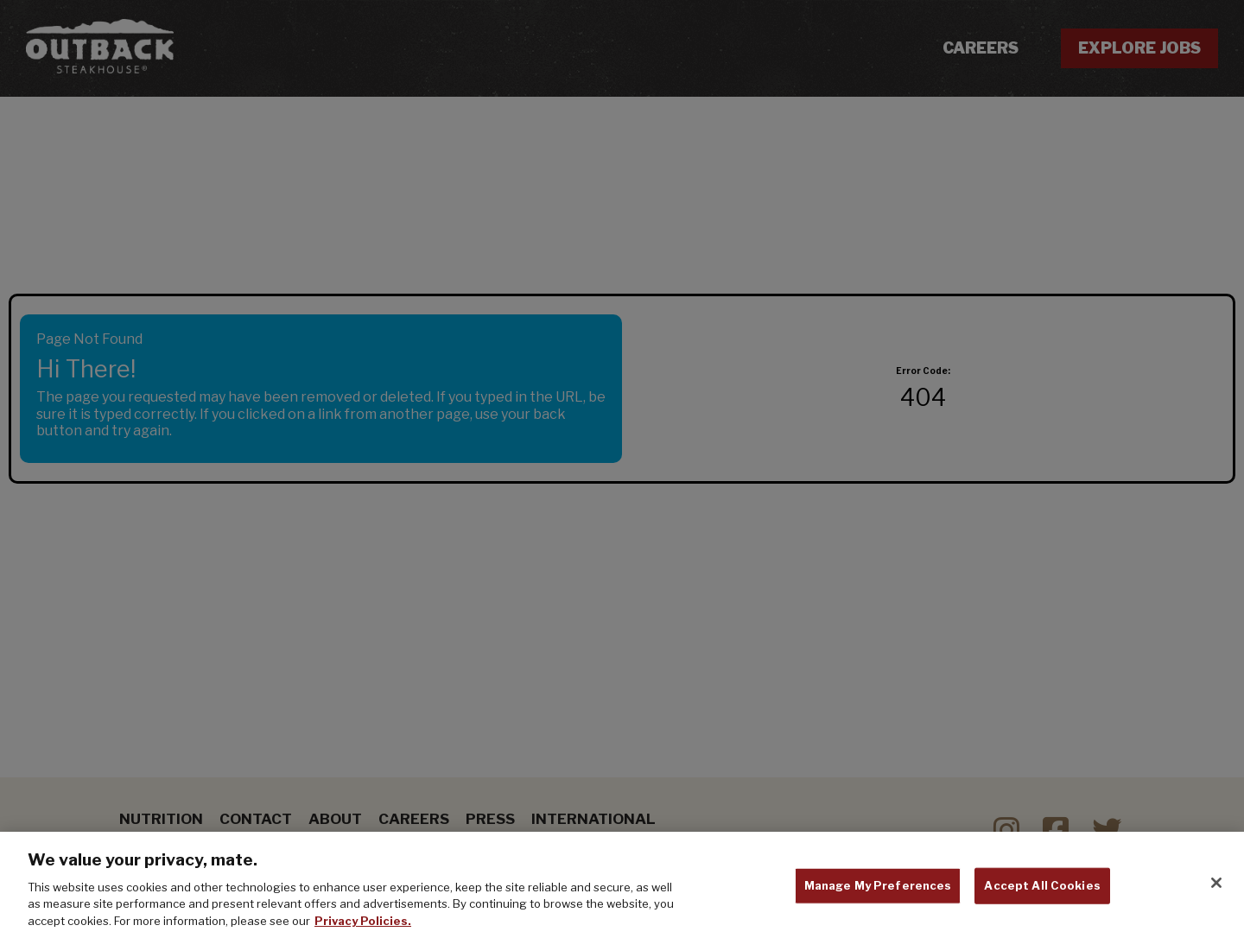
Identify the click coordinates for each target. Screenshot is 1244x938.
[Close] (1216, 888)
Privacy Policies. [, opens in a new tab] (362, 925)
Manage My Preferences (878, 890)
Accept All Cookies (1042, 890)
